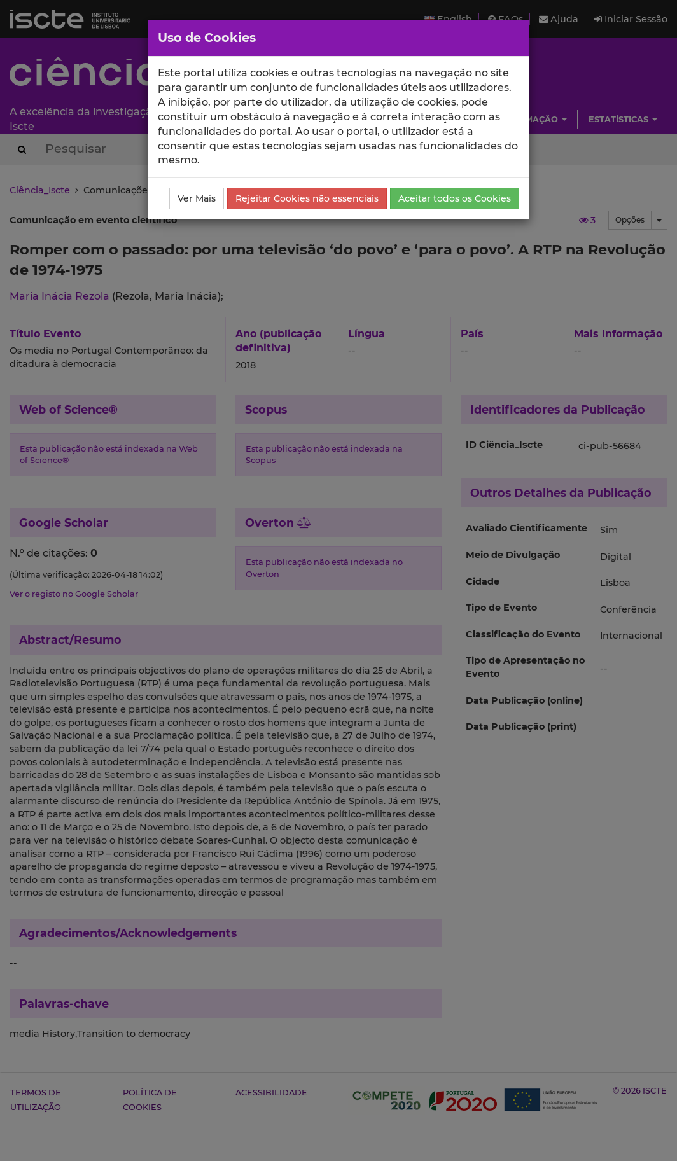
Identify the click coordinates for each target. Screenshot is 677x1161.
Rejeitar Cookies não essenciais (307, 198)
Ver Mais (197, 198)
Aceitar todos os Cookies (454, 198)
